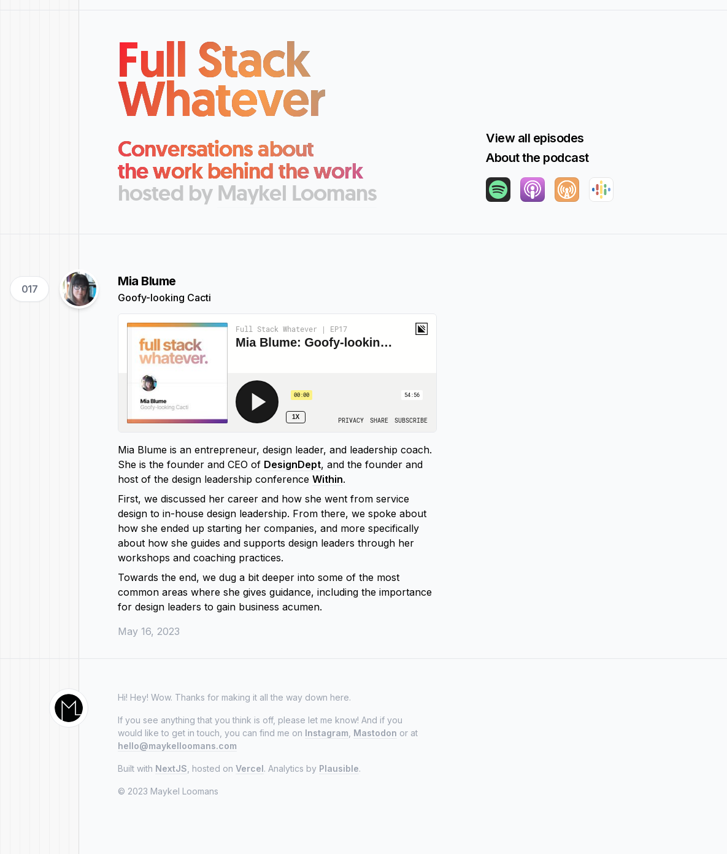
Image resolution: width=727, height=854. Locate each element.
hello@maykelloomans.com (177, 746)
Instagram (326, 733)
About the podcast (537, 157)
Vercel (250, 768)
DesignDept (292, 464)
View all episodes (535, 138)
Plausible (339, 768)
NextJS (171, 768)
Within (327, 479)
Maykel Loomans (297, 193)
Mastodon (375, 733)
